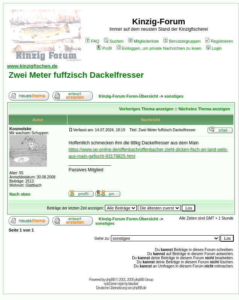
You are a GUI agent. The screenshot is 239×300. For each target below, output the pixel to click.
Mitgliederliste (143, 41)
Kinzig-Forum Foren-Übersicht (128, 96)
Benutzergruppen (181, 41)
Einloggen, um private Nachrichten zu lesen (159, 48)
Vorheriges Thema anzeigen (146, 109)
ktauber (133, 284)
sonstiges (173, 96)
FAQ (92, 41)
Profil (104, 48)
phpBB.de (139, 288)
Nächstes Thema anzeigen (204, 109)
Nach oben (19, 194)
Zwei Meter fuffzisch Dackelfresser (76, 75)
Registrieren (219, 41)
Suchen (113, 41)
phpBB (110, 280)
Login (214, 48)
